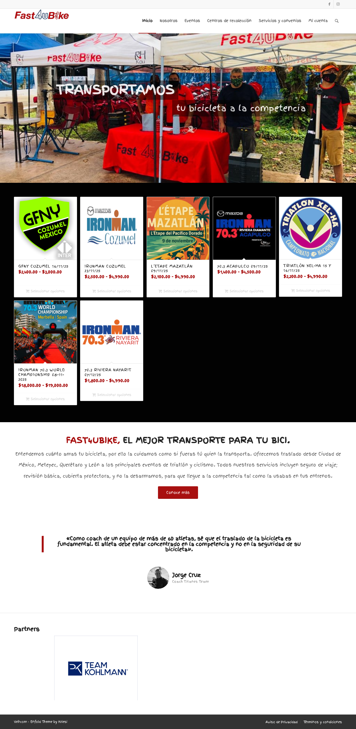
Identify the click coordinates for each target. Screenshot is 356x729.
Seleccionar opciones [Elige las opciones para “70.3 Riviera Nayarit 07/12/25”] (111, 395)
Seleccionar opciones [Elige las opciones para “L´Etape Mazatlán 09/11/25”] (178, 291)
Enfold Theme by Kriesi (49, 722)
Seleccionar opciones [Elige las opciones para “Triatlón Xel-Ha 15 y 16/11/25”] (310, 290)
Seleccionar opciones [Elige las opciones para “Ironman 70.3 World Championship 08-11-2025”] (45, 399)
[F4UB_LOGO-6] (42, 21)
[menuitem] (147, 21)
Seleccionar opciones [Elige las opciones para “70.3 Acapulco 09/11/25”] (244, 291)
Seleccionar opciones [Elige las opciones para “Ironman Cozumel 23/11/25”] (111, 291)
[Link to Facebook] (329, 4)
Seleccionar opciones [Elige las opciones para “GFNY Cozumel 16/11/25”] (45, 291)
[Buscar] (336, 21)
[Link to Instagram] (338, 4)
